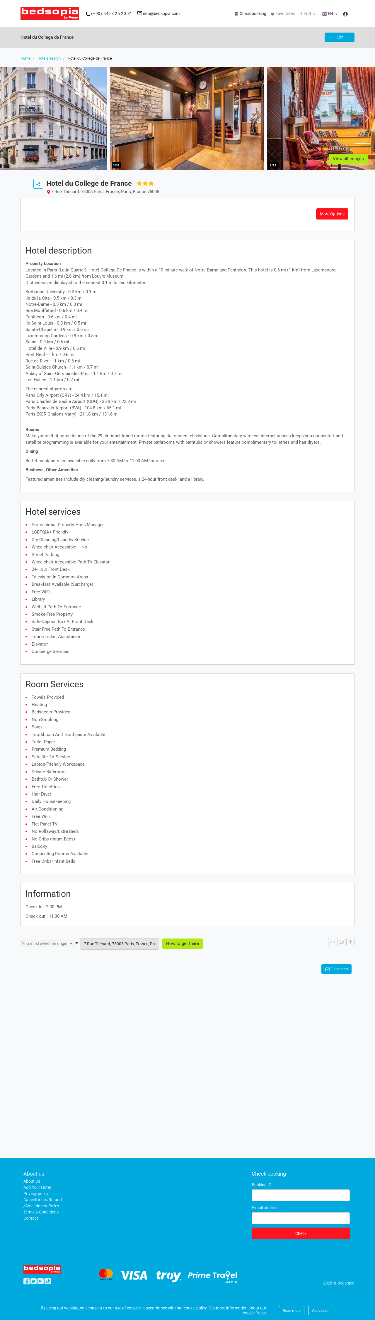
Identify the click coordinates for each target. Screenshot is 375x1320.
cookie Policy (254, 1313)
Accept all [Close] (320, 1310)
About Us (31, 1181)
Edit (340, 37)
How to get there (182, 943)
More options (332, 214)
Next (365, 118)
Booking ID (261, 1184)
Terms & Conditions (41, 1212)
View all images (348, 158)
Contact (30, 1218)
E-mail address (265, 1207)
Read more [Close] (292, 1310)
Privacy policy (35, 1193)
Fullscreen (339, 969)
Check (300, 1233)
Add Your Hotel (37, 1187)
